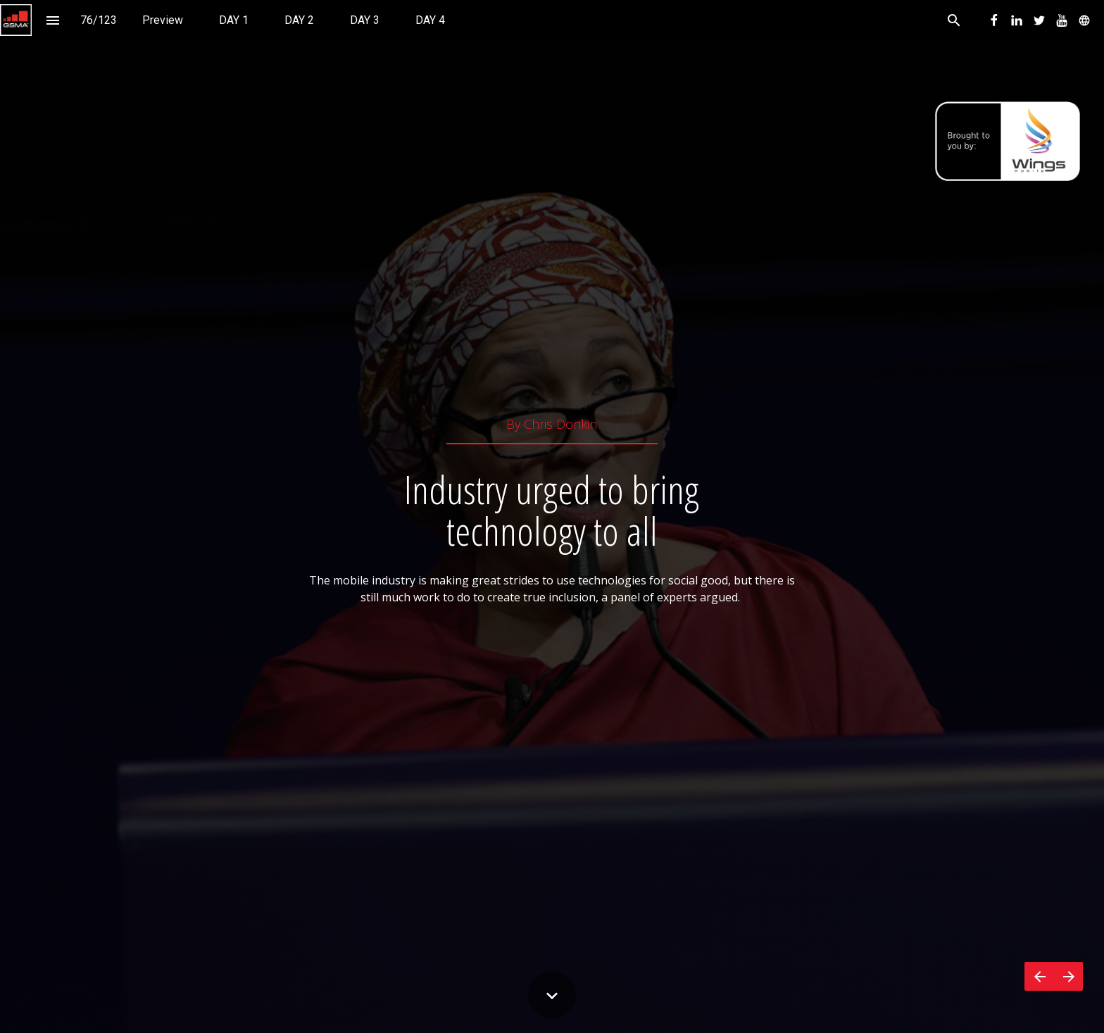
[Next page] (1068, 976)
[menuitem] (163, 20)
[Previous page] (1039, 976)
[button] (16, 20)
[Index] (52, 20)
